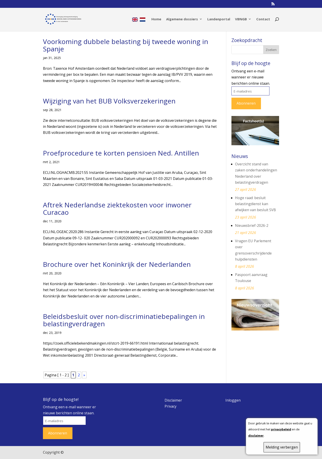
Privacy (170, 406)
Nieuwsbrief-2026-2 (251, 225)
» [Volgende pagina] (84, 375)
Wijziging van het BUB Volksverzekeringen (109, 100)
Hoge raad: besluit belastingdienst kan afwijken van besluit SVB (255, 203)
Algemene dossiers (182, 19)
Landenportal (218, 19)
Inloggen (233, 400)
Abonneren (246, 103)
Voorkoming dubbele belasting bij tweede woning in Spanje (125, 45)
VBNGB (241, 19)
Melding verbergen (282, 447)
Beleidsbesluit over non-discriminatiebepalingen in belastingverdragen (124, 320)
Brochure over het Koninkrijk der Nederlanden (117, 264)
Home (156, 19)
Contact (263, 19)
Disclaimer (173, 400)
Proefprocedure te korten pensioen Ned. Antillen (121, 153)
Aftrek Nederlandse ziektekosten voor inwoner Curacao (117, 208)
